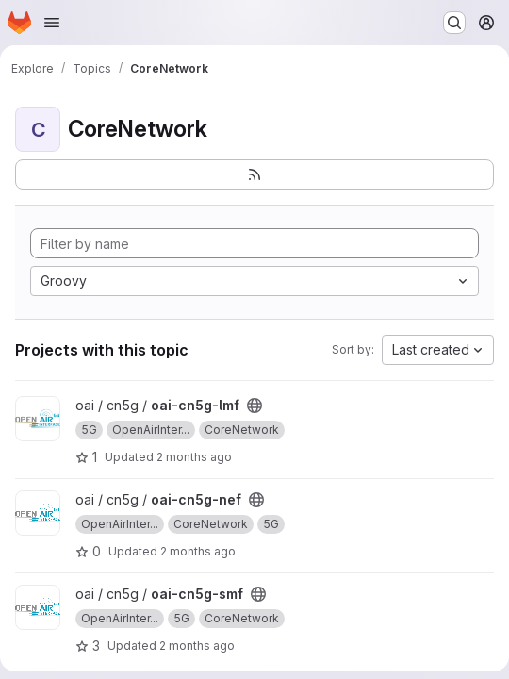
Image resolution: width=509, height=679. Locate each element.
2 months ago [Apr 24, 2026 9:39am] (194, 457)
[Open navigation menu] (52, 23)
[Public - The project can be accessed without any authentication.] (254, 405)
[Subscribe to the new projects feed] (254, 174)
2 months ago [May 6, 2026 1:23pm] (198, 551)
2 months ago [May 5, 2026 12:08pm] (197, 645)
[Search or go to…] (454, 22)
